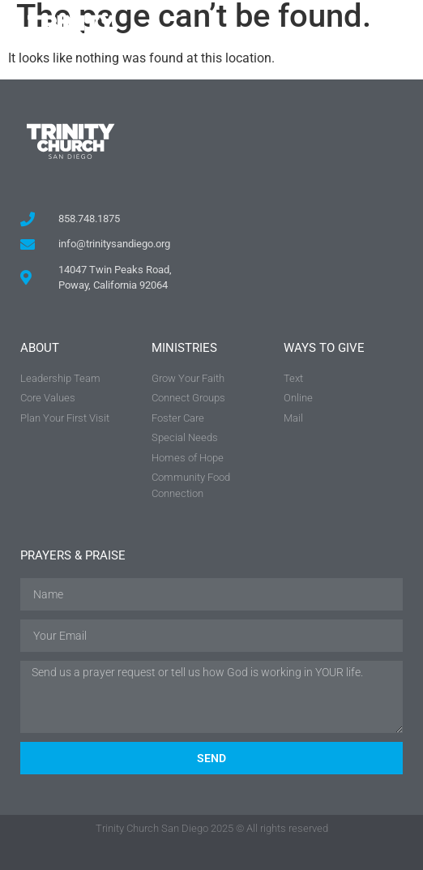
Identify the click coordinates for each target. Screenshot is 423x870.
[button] (388, 33)
